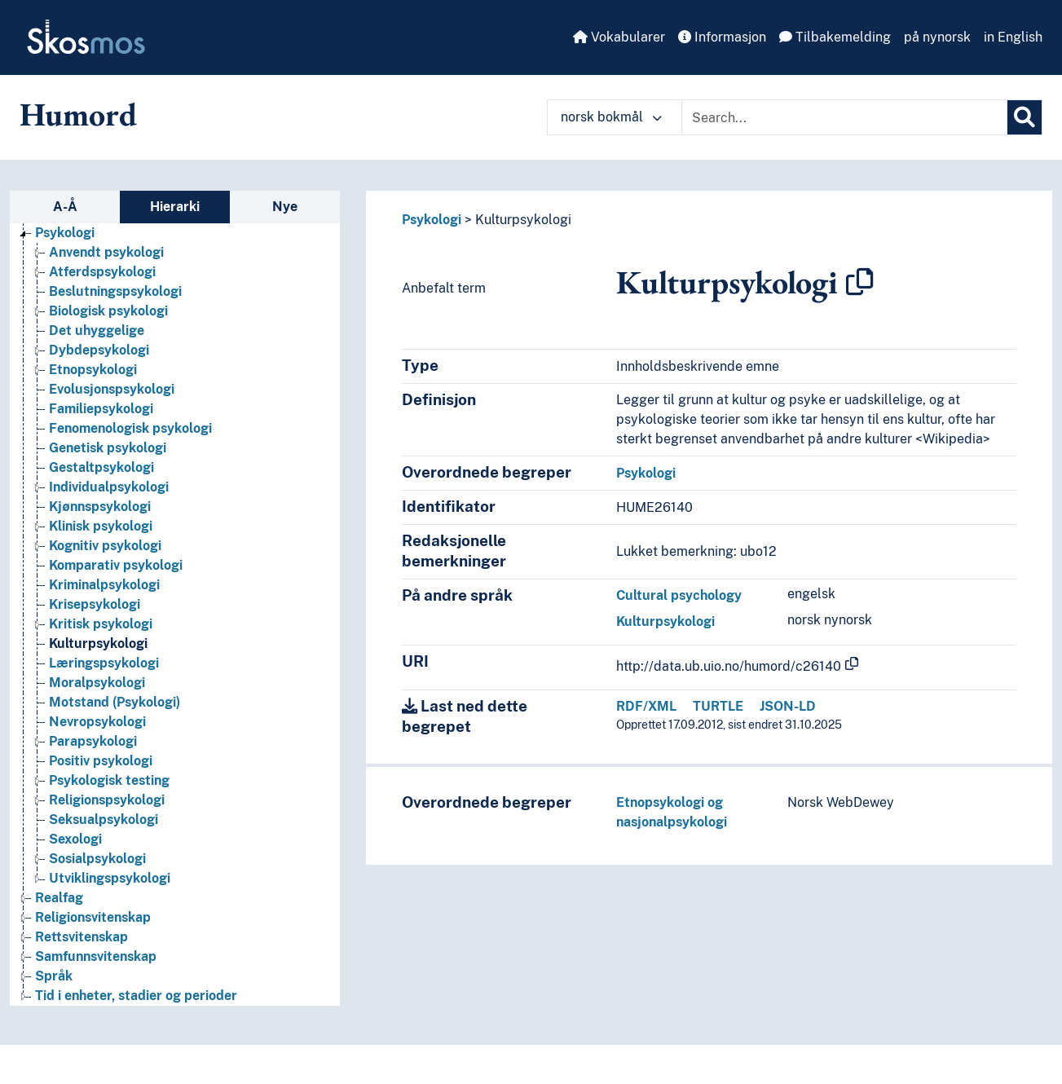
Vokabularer (619, 37)
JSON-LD (788, 706)
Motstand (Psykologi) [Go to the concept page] (114, 702)
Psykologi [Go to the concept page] (65, 232)
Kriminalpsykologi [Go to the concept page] (104, 585)
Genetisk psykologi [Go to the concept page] (107, 448)
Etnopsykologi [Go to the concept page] (93, 369)
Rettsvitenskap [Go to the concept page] (81, 937)
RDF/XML (646, 706)
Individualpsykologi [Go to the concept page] (109, 487)
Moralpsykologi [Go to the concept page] (97, 682)
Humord (78, 114)
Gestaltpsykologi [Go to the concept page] (101, 467)
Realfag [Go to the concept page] (59, 898)
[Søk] (1024, 117)
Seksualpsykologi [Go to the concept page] (103, 819)
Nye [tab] (284, 206)
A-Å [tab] (65, 206)
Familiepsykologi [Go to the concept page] (101, 408)
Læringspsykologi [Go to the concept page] (104, 663)
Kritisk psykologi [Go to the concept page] (100, 624)
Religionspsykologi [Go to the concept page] (107, 800)
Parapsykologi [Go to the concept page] (93, 741)
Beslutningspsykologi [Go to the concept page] (115, 291)
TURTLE (718, 706)
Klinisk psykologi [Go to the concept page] (100, 526)
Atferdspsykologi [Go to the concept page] (102, 272)
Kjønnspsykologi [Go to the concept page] (100, 506)
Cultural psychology (679, 595)
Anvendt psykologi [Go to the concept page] (106, 252)
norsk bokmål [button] (611, 117)
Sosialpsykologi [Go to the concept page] (97, 858)
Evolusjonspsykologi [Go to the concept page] (111, 389)
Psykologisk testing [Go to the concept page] (109, 780)
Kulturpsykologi (523, 219)
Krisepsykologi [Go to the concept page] (94, 604)
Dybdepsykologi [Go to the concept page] (99, 350)
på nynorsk (937, 37)
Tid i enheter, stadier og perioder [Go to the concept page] (136, 995)
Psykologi (431, 219)
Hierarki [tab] (175, 206)
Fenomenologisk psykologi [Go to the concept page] (130, 428)
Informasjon (722, 37)
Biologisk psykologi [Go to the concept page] (108, 311)
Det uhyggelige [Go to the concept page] (96, 330)
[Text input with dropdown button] (844, 117)
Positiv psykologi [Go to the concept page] (100, 761)
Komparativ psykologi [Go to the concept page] (116, 565)
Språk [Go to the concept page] (54, 976)
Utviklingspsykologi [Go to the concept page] (109, 878)
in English (1013, 37)
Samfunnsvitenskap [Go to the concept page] (95, 956)
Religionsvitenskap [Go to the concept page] (93, 917)
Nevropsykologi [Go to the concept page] (97, 721)
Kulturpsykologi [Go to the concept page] (98, 643)
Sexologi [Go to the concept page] (75, 839)
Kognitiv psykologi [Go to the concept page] (105, 545)
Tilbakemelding (835, 37)
